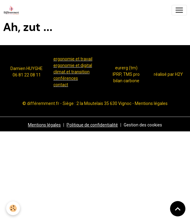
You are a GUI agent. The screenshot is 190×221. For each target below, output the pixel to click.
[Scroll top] (177, 208)
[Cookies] (13, 208)
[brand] (12, 10)
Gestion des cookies (143, 124)
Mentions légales (44, 124)
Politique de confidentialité (92, 124)
